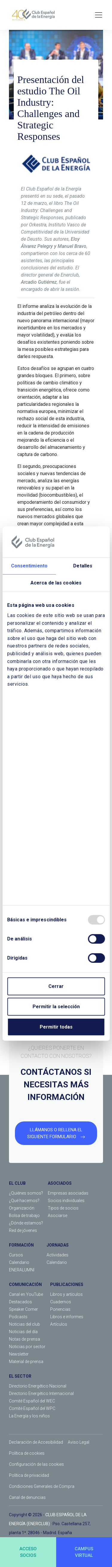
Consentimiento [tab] (29, 566)
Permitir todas (56, 1027)
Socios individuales (66, 1200)
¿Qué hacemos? (24, 1200)
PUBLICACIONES (66, 1284)
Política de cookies (27, 1453)
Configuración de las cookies (36, 1464)
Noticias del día (23, 1331)
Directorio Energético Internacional (41, 1393)
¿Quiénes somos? (26, 1193)
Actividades (57, 1255)
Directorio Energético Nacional (37, 1386)
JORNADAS (58, 1245)
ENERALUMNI (21, 1269)
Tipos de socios (63, 1208)
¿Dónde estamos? (26, 1223)
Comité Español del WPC (32, 1408)
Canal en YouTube (26, 1294)
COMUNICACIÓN (25, 1284)
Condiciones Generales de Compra (41, 1486)
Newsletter (19, 1354)
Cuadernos (60, 1301)
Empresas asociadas (68, 1193)
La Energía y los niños (29, 1415)
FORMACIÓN (21, 1245)
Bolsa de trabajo (24, 1215)
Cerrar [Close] (56, 986)
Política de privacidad (29, 1475)
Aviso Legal (78, 1442)
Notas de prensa (24, 1339)
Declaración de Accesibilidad (36, 1442)
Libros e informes (66, 1316)
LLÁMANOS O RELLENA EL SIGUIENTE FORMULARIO (56, 1133)
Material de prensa (26, 1361)
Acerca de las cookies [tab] (56, 583)
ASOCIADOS (60, 1183)
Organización (21, 1208)
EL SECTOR (20, 1376)
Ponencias (60, 1309)
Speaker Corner (23, 1309)
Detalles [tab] (82, 566)
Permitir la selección (56, 1006)
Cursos (16, 1255)
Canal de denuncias (27, 1497)
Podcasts (18, 1316)
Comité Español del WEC (32, 1401)
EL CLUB (17, 1183)
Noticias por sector (27, 1346)
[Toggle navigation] (98, 14)
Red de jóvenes (23, 1230)
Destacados (20, 1301)
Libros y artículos (66, 1294)
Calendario (19, 1262)
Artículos (58, 1324)
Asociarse (57, 1215)
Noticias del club (24, 1324)
